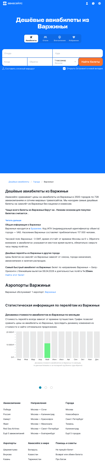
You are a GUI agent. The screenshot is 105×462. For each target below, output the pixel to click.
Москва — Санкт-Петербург (45, 428)
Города (70, 403)
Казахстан (33, 454)
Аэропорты (9, 443)
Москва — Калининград (42, 414)
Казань (6, 459)
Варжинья (50, 292)
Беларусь (32, 449)
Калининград (72, 428)
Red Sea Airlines (11, 428)
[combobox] (27, 53)
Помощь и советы (66, 443)
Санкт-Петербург (74, 419)
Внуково (7, 454)
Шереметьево (10, 449)
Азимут (7, 419)
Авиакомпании (11, 403)
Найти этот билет (14, 275)
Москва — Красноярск (42, 419)
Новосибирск (72, 414)
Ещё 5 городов (73, 433)
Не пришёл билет (64, 449)
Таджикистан (34, 459)
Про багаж (61, 459)
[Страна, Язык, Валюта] (99, 3)
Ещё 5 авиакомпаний (13, 433)
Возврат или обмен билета (69, 454)
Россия (6, 414)
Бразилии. (37, 228)
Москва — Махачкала (41, 424)
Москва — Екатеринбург (43, 433)
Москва (69, 409)
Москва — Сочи (38, 409)
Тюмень (70, 424)
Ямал (5, 424)
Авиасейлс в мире (38, 443)
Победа (7, 409)
